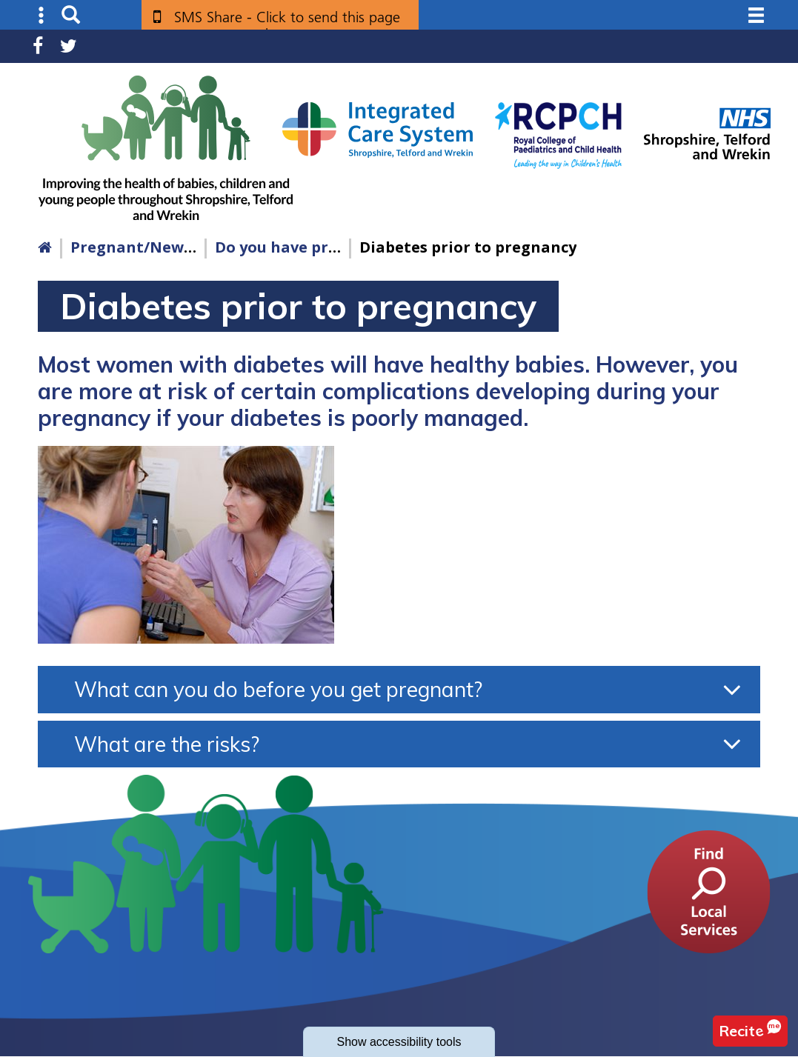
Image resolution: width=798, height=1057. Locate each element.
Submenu (42, 15)
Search (70, 15)
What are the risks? (166, 744)
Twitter (68, 46)
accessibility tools (398, 1042)
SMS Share (287, 22)
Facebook (38, 46)
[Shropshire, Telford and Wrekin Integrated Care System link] (377, 129)
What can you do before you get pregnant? (278, 689)
